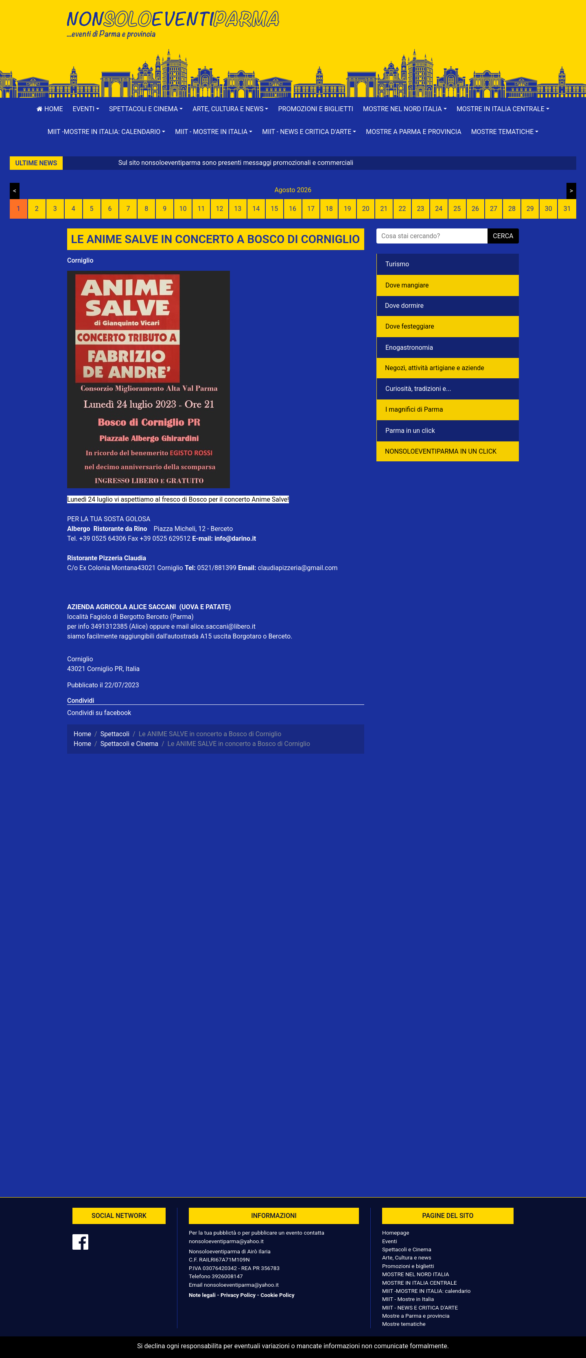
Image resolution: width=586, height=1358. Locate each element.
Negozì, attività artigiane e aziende (434, 368)
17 (311, 209)
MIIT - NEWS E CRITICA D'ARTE (420, 1307)
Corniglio (80, 260)
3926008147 (227, 1276)
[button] (86, 109)
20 (366, 209)
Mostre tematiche (404, 1324)
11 (201, 209)
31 (567, 209)
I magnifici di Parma (414, 409)
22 (402, 209)
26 (475, 209)
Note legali (202, 1295)
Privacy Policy (238, 1295)
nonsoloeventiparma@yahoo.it (226, 1241)
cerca (503, 236)
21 (384, 209)
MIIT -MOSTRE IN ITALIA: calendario (426, 1291)
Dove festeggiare (409, 326)
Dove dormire (404, 305)
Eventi (389, 1241)
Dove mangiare (407, 285)
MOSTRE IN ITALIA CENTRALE (419, 1282)
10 (183, 209)
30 (548, 209)
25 (457, 209)
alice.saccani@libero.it (223, 626)
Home (50, 109)
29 (530, 209)
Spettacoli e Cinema (406, 1249)
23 (420, 209)
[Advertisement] (409, 33)
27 (493, 209)
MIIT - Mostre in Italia (408, 1299)
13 (237, 209)
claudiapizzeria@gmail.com (297, 568)
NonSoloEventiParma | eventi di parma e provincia (177, 23)
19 (347, 209)
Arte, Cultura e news (406, 1257)
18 (329, 209)
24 (438, 209)
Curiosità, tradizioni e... (418, 389)
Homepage (395, 1232)
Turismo (397, 264)
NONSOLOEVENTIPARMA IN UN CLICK (440, 451)
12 (219, 209)
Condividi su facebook (99, 713)
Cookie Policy (277, 1295)
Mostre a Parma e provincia (413, 132)
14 (256, 209)
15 (274, 209)
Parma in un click (410, 430)
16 (292, 209)
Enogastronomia (409, 347)
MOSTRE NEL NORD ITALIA (415, 1274)
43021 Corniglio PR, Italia (103, 669)
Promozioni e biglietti (315, 109)
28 (512, 209)
